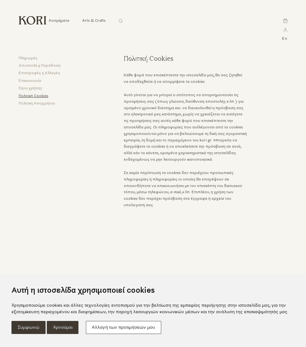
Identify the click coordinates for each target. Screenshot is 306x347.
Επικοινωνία (30, 81)
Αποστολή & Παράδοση (39, 66)
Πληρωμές (28, 58)
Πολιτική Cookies (33, 96)
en (284, 39)
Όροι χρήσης (30, 88)
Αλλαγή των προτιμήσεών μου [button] (123, 327)
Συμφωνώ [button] (28, 327)
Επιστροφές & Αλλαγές (39, 73)
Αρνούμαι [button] (63, 327)
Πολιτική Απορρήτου (37, 103)
